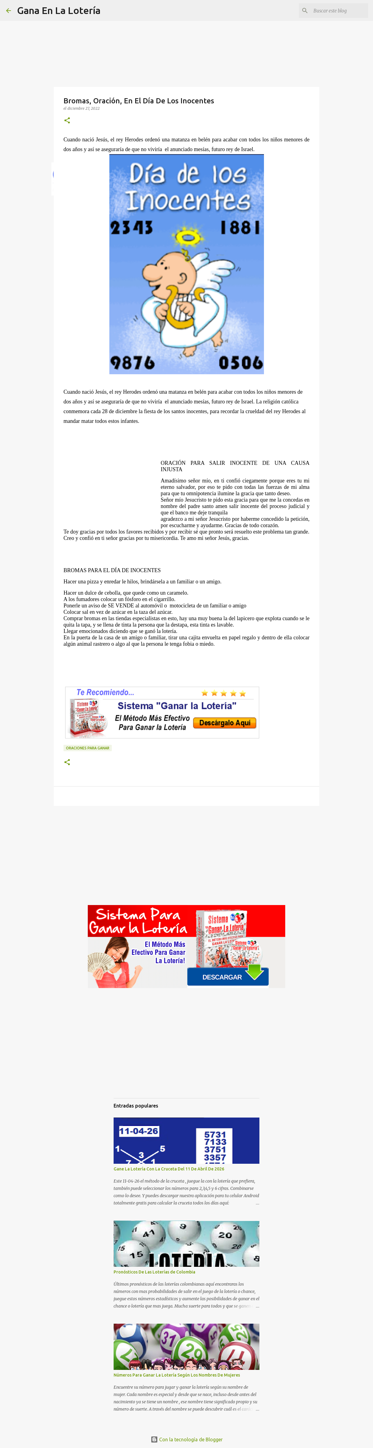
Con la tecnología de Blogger (187, 1439)
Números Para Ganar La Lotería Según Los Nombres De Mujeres (177, 1375)
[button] (67, 121)
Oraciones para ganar (87, 748)
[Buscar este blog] (336, 10)
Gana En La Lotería (59, 10)
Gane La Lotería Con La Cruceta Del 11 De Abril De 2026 (169, 1168)
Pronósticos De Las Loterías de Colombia (154, 1272)
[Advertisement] (112, 486)
